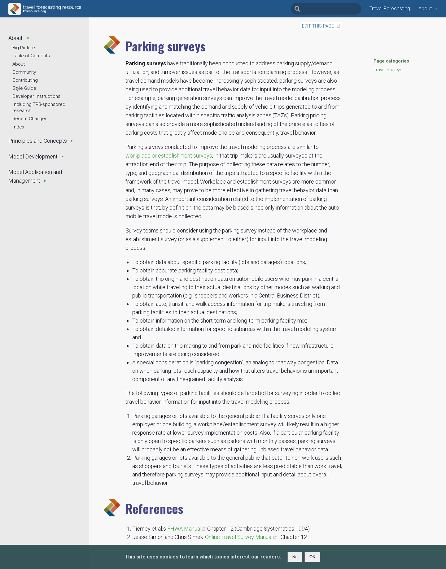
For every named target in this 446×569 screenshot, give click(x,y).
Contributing (25, 80)
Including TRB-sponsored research (38, 107)
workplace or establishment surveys (168, 155)
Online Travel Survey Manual (241, 537)
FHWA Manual (187, 528)
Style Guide (24, 88)
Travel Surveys (388, 69)
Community (24, 72)
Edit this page (318, 26)
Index (18, 127)
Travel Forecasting (389, 8)
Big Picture (23, 47)
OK (312, 556)
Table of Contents (31, 56)
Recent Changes (29, 118)
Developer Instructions (36, 96)
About (18, 64)
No (295, 556)
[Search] (326, 9)
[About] (428, 8)
